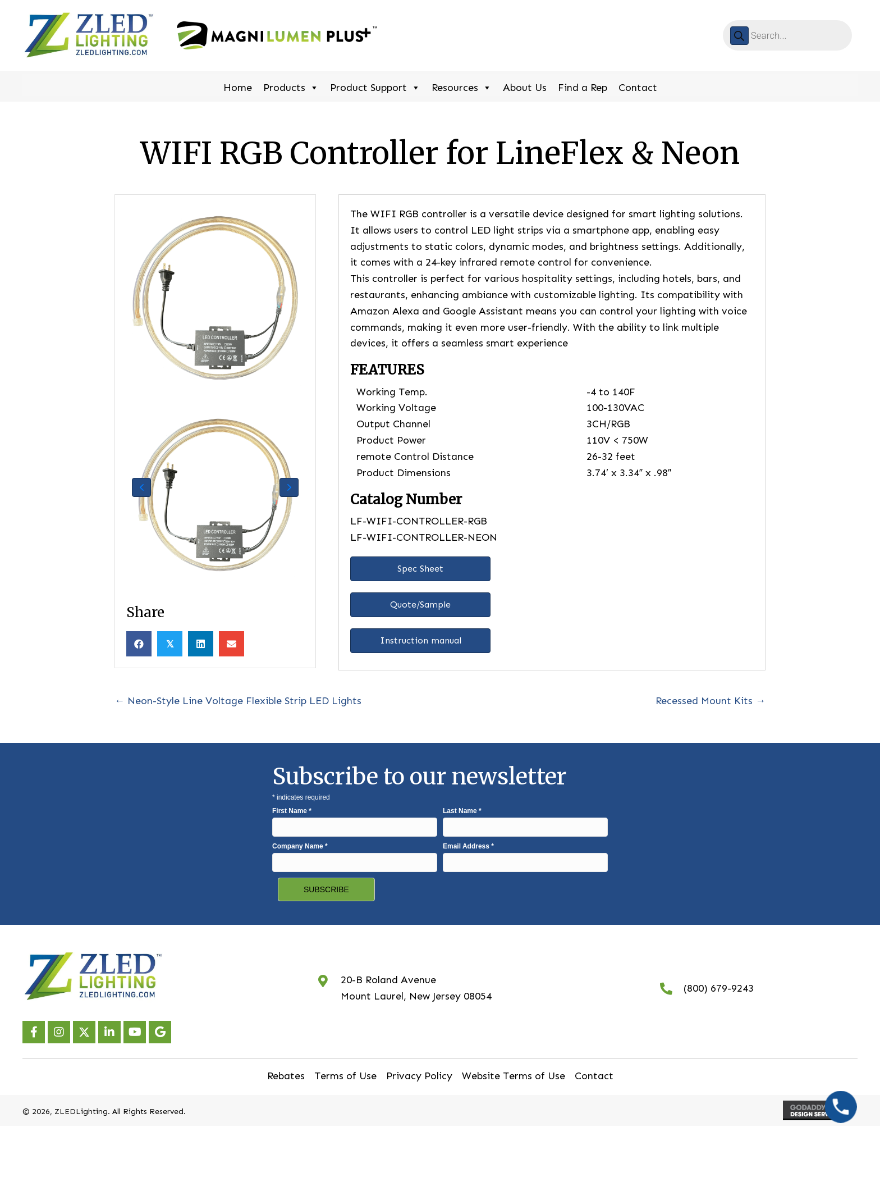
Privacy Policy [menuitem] (419, 1076)
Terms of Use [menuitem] (345, 1076)
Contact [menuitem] (594, 1076)
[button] (141, 487)
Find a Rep (582, 87)
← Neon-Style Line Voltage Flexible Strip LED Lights (237, 701)
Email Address (468, 846)
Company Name (300, 846)
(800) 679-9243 (719, 988)
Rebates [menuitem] (286, 1076)
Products (291, 86)
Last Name (462, 811)
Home (237, 87)
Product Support (375, 86)
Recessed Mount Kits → (711, 701)
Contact (637, 87)
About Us (525, 87)
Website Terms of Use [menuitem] (513, 1076)
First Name (291, 811)
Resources (462, 86)
